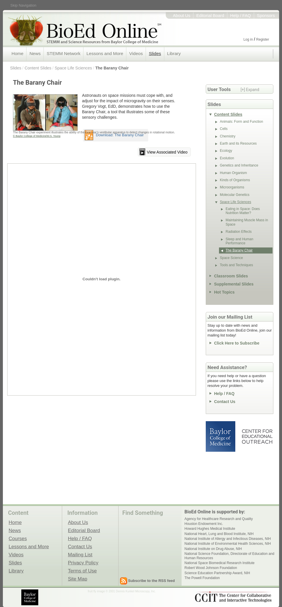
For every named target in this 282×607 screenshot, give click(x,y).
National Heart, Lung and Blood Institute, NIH (219, 534)
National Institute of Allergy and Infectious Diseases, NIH (227, 539)
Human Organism (233, 173)
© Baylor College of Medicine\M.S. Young (36, 136)
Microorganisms (232, 187)
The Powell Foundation (202, 578)
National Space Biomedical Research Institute (219, 563)
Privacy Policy (83, 562)
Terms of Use (82, 570)
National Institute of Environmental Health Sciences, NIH (227, 544)
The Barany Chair (112, 68)
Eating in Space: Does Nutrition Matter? (243, 211)
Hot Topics (224, 292)
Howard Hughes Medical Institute (209, 529)
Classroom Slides (231, 276)
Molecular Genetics (234, 195)
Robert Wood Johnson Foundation (210, 568)
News (35, 53)
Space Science (231, 258)
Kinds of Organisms (235, 180)
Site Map (77, 578)
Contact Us (224, 401)
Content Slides (37, 68)
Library (174, 53)
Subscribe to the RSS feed (151, 580)
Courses (18, 538)
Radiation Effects (239, 232)
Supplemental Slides (234, 284)
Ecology (226, 151)
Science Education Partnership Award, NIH (217, 573)
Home (17, 53)
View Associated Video (167, 152)
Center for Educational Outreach (256, 436)
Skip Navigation (23, 5)
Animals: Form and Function (241, 122)
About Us (181, 15)
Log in (248, 39)
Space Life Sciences (73, 68)
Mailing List (80, 554)
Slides (155, 53)
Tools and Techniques (236, 265)
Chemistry (227, 136)
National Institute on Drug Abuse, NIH (213, 549)
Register (262, 39)
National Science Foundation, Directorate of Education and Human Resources (229, 556)
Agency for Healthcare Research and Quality (218, 519)
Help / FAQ (240, 15)
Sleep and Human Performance (239, 241)
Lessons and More (104, 53)
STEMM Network (63, 53)
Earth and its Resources (238, 143)
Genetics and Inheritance (239, 165)
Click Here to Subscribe (236, 343)
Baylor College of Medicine (221, 436)
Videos (136, 53)
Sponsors (266, 15)
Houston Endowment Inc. (203, 524)
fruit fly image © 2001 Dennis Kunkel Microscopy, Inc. (122, 591)
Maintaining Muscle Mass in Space (247, 222)
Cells (224, 129)
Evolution (227, 158)
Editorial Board (210, 15)
